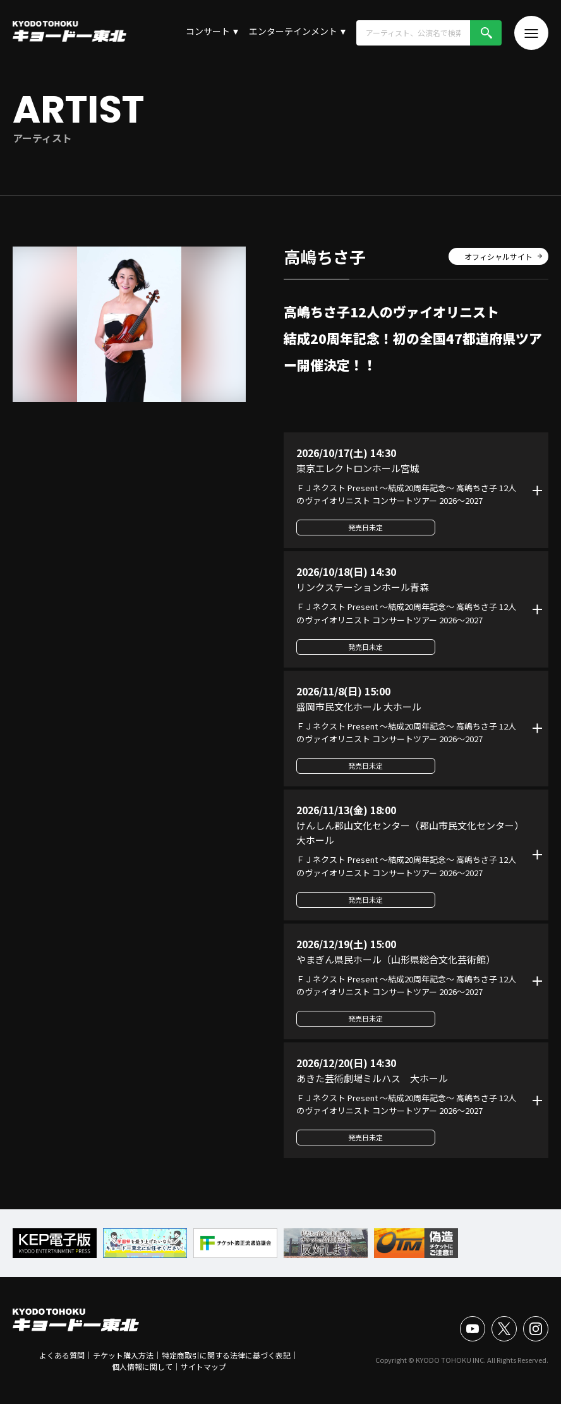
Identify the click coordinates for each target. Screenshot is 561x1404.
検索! (486, 33)
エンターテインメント (293, 31)
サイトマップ (203, 1366)
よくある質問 (62, 1355)
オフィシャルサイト (498, 256)
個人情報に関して (142, 1366)
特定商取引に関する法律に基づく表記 (226, 1355)
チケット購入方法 (123, 1355)
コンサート (208, 31)
